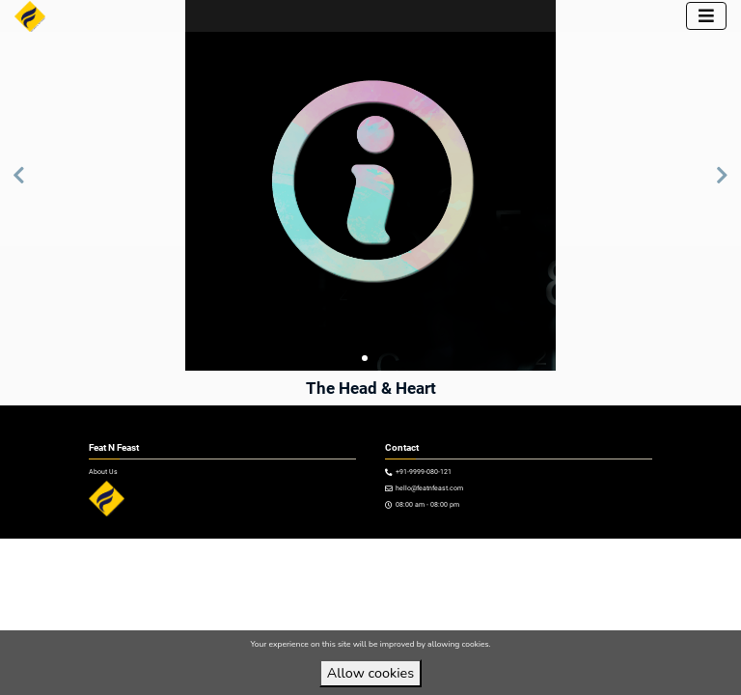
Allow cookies (370, 672)
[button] (18, 184)
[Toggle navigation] (706, 16)
